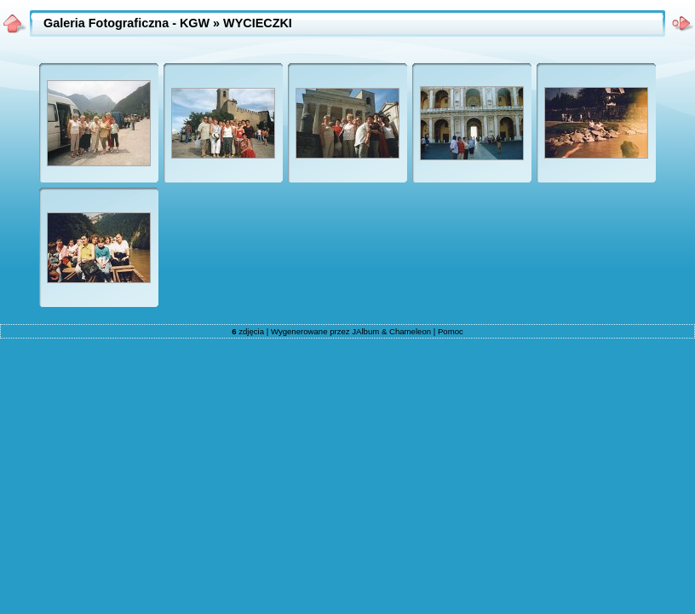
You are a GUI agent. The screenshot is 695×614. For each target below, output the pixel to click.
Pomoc (450, 331)
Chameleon (410, 331)
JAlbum (365, 331)
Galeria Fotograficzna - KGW (126, 23)
